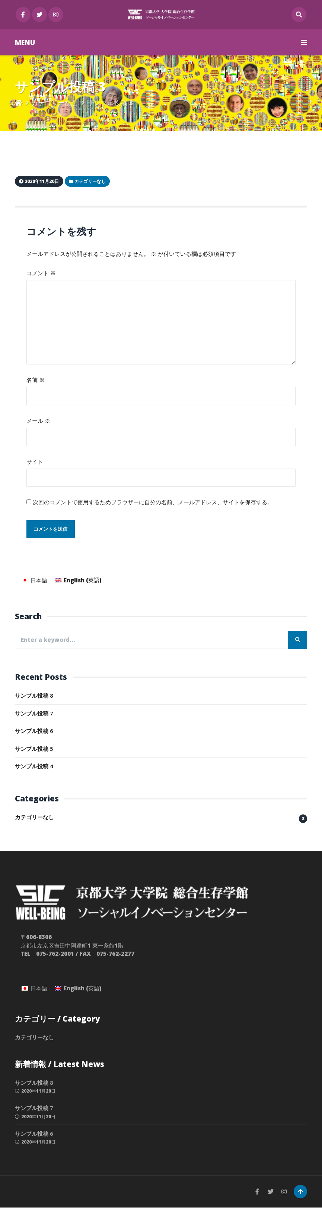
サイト (34, 462)
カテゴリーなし (54, 102)
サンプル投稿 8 (34, 697)
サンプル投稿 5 (34, 750)
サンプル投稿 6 (34, 732)
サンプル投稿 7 (34, 714)
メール (38, 421)
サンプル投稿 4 (34, 767)
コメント (41, 273)
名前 (35, 380)
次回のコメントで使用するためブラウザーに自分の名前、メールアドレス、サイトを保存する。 (153, 503)
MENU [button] (161, 42)
